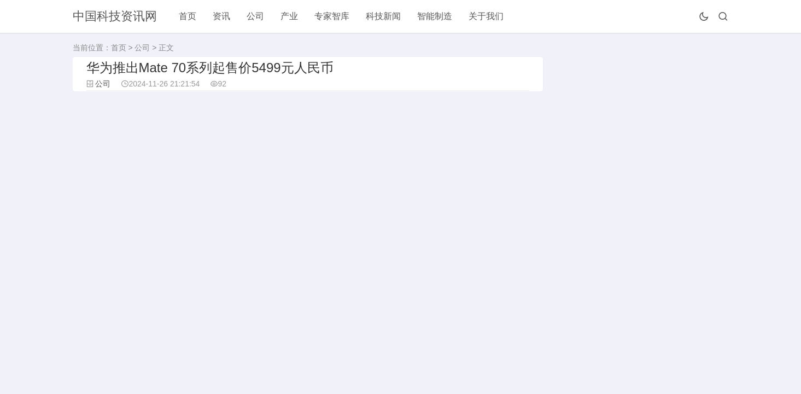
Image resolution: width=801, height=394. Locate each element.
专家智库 (331, 16)
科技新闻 (383, 16)
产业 (289, 16)
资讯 (221, 16)
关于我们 (486, 16)
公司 (255, 16)
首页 (187, 16)
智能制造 (434, 16)
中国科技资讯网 (115, 16)
